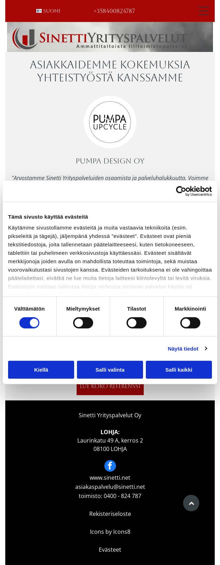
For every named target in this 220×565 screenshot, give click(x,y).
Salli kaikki (178, 370)
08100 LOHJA (110, 449)
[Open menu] (204, 11)
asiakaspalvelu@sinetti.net (110, 487)
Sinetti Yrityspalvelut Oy (110, 415)
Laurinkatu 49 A (97, 440)
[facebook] (110, 466)
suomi (51, 11)
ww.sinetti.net (112, 477)
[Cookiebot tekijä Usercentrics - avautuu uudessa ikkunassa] (181, 191)
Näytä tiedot (183, 349)
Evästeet (110, 549)
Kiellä (41, 370)
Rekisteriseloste (110, 514)
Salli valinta (110, 370)
